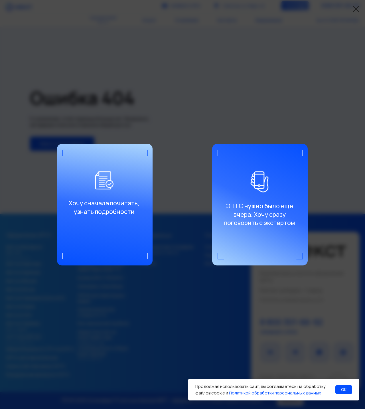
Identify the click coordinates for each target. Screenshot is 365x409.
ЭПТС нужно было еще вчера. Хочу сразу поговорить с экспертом (259, 214)
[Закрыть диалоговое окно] (356, 9)
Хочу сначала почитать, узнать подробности (104, 207)
